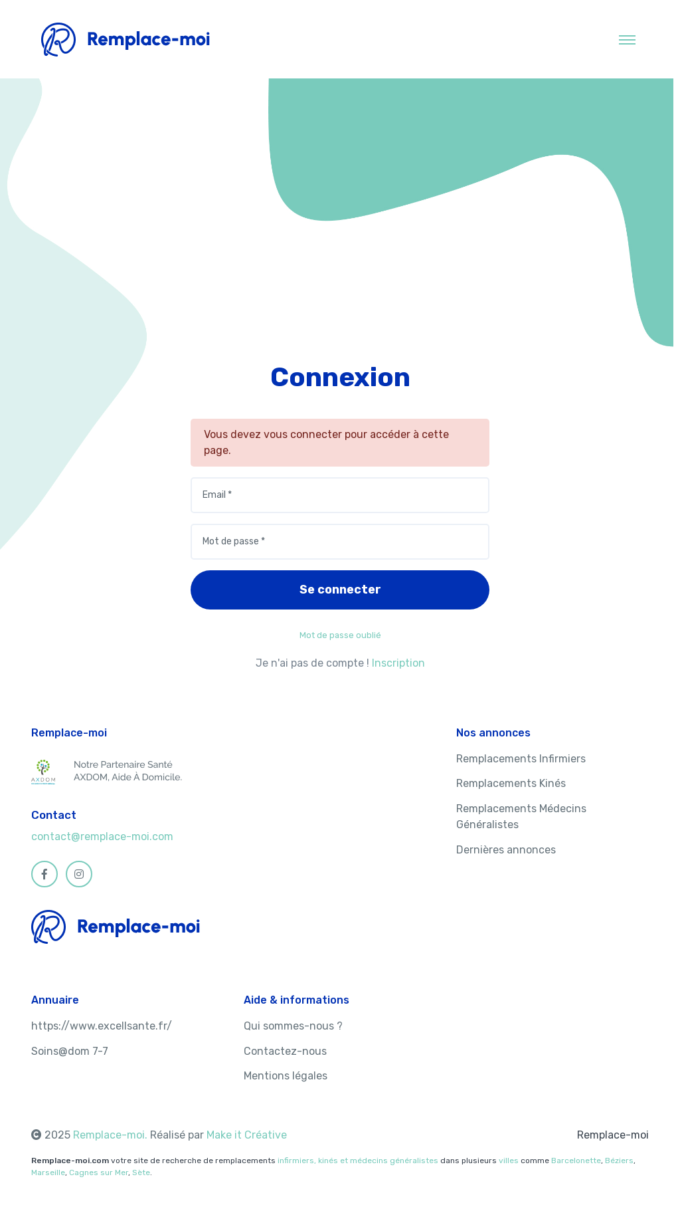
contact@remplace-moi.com (102, 836)
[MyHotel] (126, 39)
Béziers (619, 1160)
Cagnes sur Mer (98, 1172)
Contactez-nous (285, 1051)
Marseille (48, 1172)
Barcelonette (576, 1160)
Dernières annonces (506, 849)
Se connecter (340, 589)
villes (509, 1160)
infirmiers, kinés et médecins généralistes (358, 1160)
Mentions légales (285, 1075)
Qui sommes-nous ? (293, 1026)
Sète (141, 1172)
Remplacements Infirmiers (521, 758)
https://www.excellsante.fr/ (101, 1026)
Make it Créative (247, 1135)
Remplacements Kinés (511, 783)
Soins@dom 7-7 (69, 1051)
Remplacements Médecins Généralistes (521, 816)
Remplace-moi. (111, 1135)
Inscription (398, 663)
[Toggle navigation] (627, 39)
